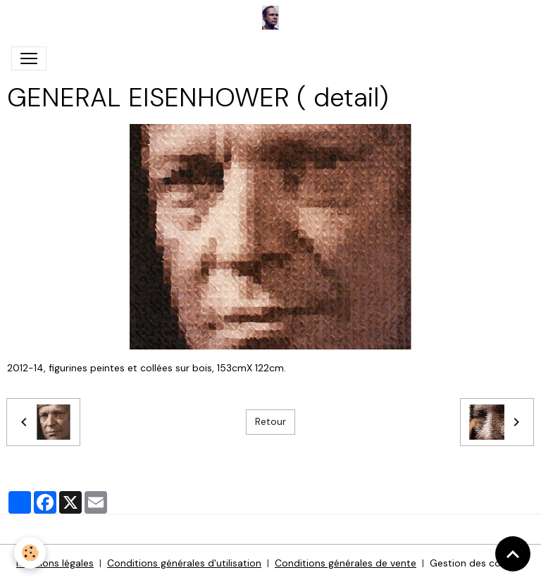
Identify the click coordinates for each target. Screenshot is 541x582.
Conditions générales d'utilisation (184, 563)
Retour (270, 421)
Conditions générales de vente (345, 563)
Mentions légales (55, 563)
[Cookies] (30, 553)
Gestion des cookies (477, 563)
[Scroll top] (512, 553)
